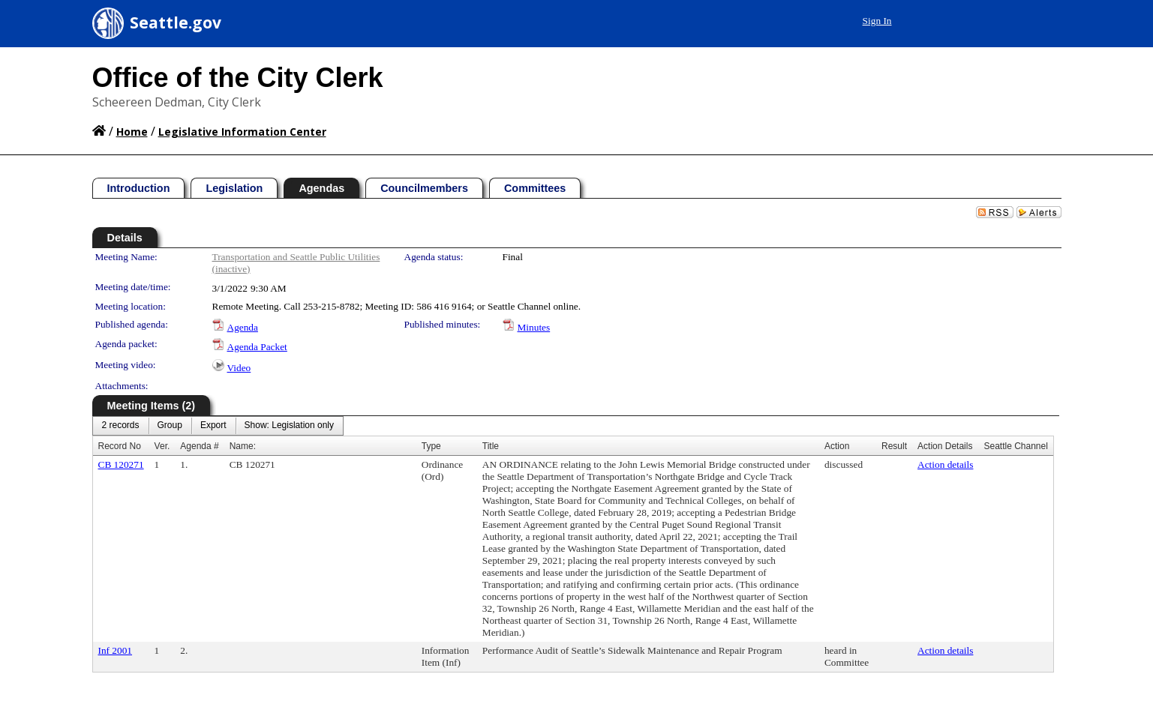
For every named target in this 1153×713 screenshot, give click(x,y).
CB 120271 (121, 464)
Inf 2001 (115, 650)
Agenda (242, 327)
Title (490, 446)
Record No (119, 446)
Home (132, 131)
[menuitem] (121, 426)
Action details (945, 464)
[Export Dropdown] (213, 426)
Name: (243, 446)
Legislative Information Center (242, 131)
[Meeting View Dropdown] (289, 426)
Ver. (162, 446)
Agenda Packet (257, 346)
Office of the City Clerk (237, 77)
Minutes (534, 327)
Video (239, 367)
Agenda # (199, 446)
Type (431, 446)
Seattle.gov (175, 22)
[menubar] (218, 426)
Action (836, 446)
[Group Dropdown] (170, 426)
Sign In (877, 20)
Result (894, 446)
